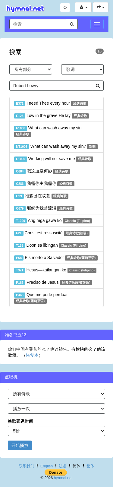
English (46, 466)
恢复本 (32, 355)
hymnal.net (63, 478)
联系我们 (26, 466)
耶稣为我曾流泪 (44, 208)
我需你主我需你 (44, 183)
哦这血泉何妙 (42, 171)
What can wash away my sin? (56, 146)
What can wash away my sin (47, 131)
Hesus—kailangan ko (55, 270)
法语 (63, 466)
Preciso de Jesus (53, 282)
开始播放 (19, 445)
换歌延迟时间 (20, 421)
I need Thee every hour (51, 103)
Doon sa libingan (51, 245)
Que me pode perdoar (41, 298)
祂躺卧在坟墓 (41, 196)
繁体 (90, 466)
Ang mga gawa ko (53, 220)
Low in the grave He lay (51, 116)
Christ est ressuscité (51, 233)
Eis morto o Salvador (56, 258)
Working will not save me (53, 159)
